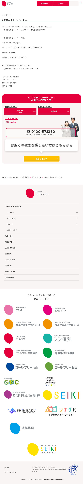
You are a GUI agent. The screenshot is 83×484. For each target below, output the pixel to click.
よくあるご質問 (10, 260)
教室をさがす (47, 159)
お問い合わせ (9, 277)
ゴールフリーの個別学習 (13, 206)
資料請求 (60, 3)
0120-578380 (43, 131)
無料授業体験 (45, 3)
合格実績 (8, 254)
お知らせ (8, 265)
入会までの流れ (10, 248)
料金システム (9, 242)
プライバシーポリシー (10, 472)
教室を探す (9, 236)
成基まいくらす (10, 271)
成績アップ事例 (12, 230)
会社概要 (6, 467)
